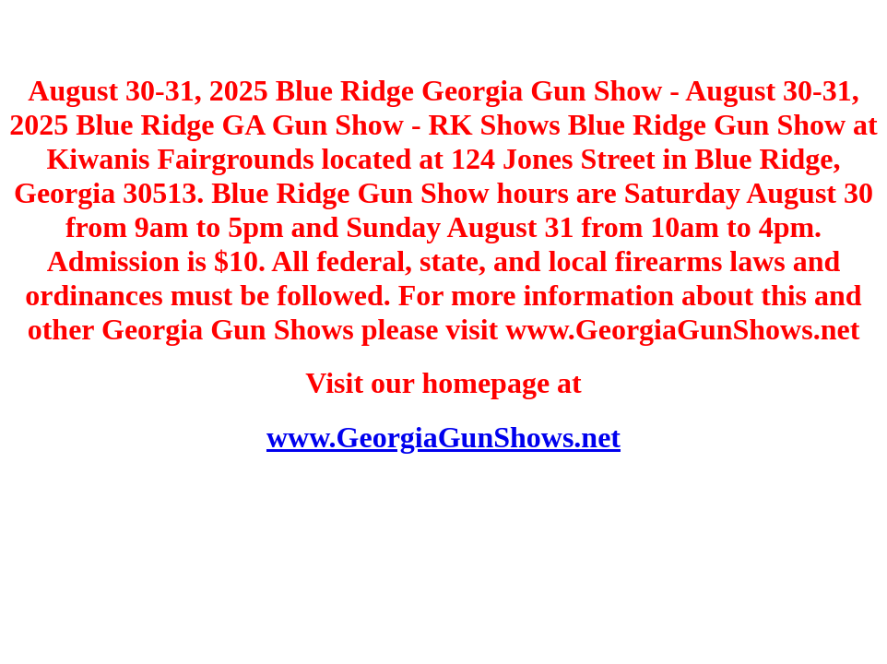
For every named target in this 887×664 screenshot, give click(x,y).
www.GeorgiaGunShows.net (443, 437)
